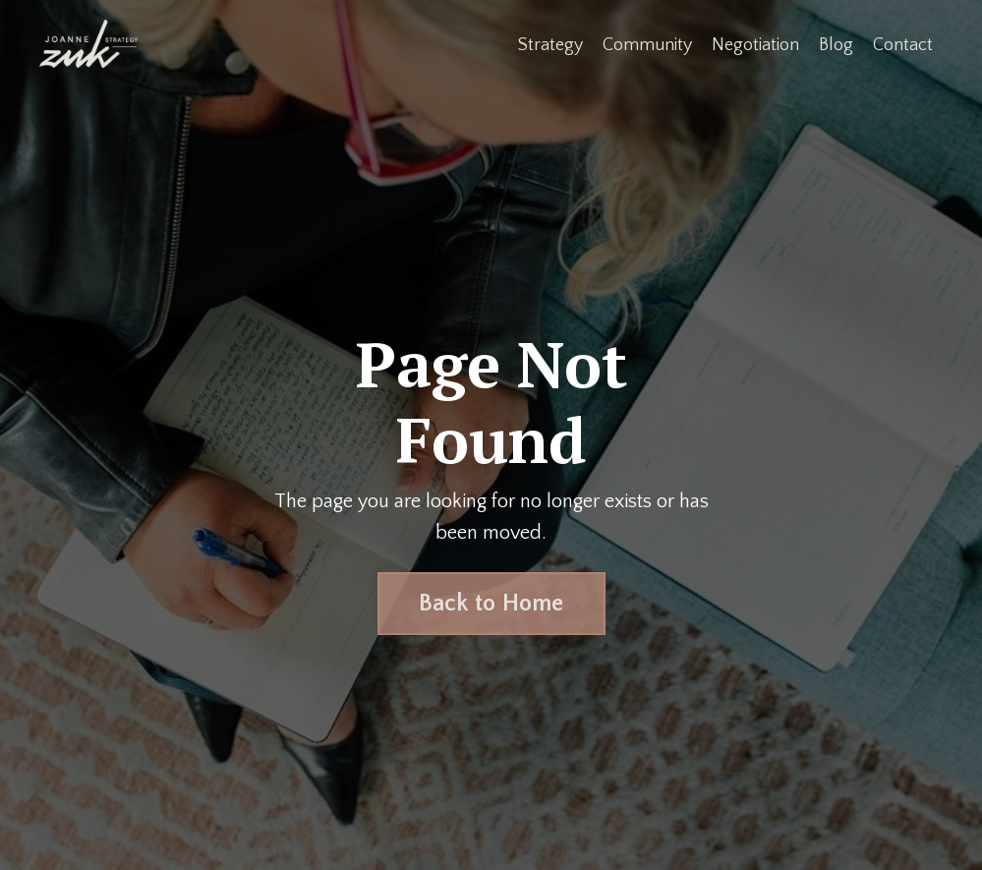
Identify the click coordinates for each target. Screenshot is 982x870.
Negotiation (755, 45)
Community (647, 45)
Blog (836, 45)
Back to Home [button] (491, 603)
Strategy (550, 45)
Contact (903, 45)
